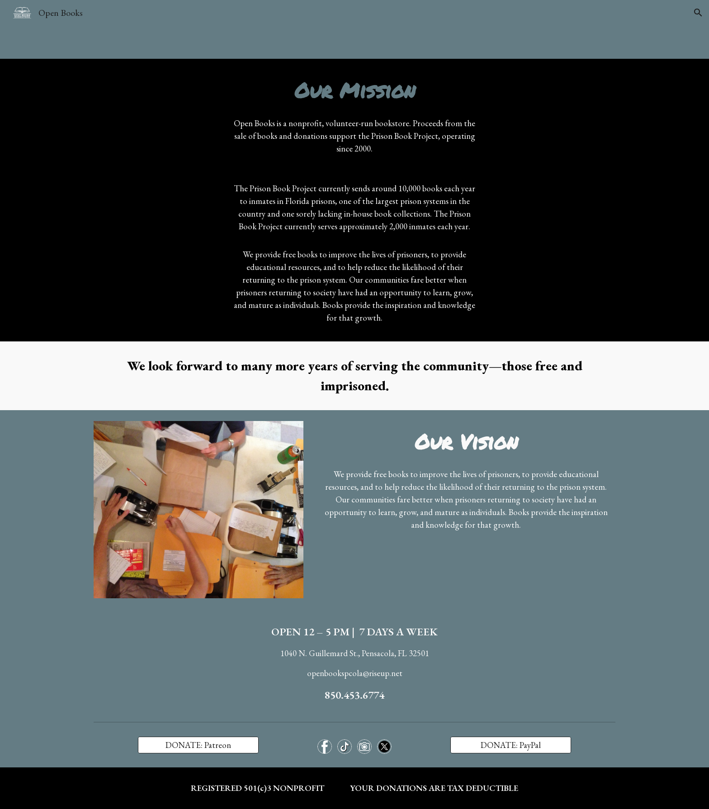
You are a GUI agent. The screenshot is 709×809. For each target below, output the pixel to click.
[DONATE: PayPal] (510, 745)
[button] (698, 13)
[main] (354, 90)
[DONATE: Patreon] (198, 745)
